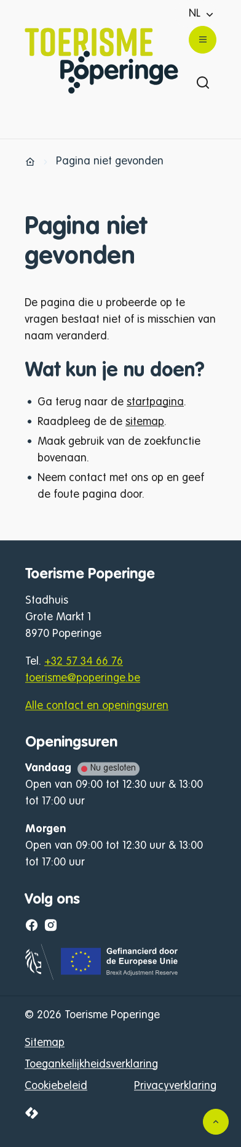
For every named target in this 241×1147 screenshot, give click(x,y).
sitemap (144, 422)
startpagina (155, 402)
